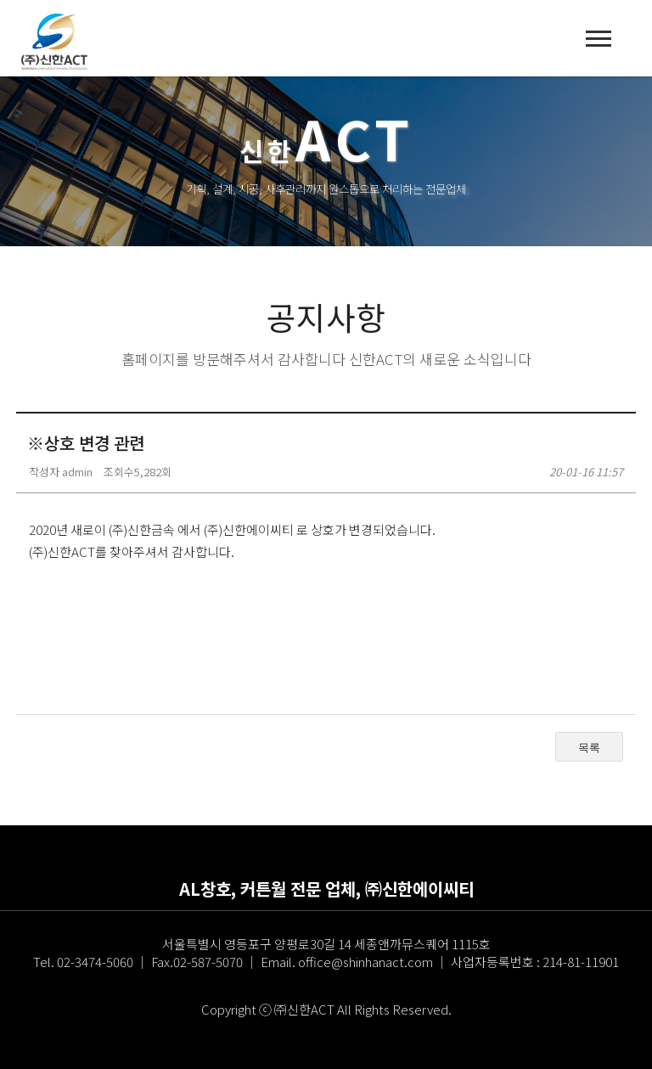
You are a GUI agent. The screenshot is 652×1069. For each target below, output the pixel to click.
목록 (589, 747)
